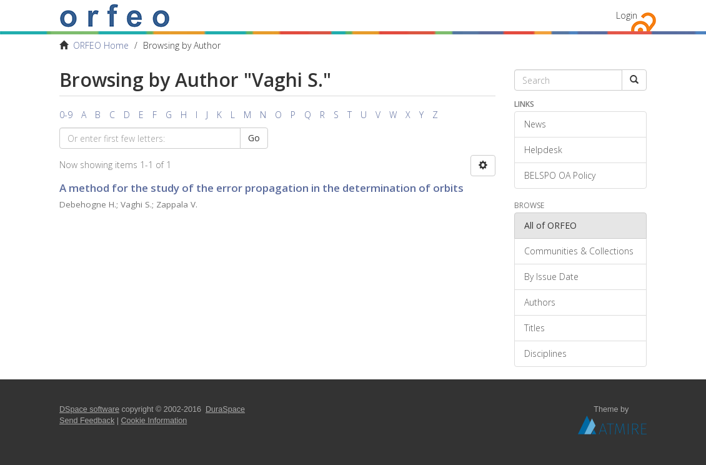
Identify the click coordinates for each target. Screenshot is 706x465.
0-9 (65, 115)
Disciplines (545, 353)
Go (254, 138)
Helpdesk (543, 150)
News (535, 124)
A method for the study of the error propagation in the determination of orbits (261, 188)
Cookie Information (154, 420)
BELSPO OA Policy (559, 175)
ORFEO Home (101, 45)
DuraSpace (225, 409)
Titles (534, 328)
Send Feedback (86, 420)
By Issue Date (551, 276)
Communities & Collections (579, 251)
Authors (539, 302)
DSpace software (89, 409)
